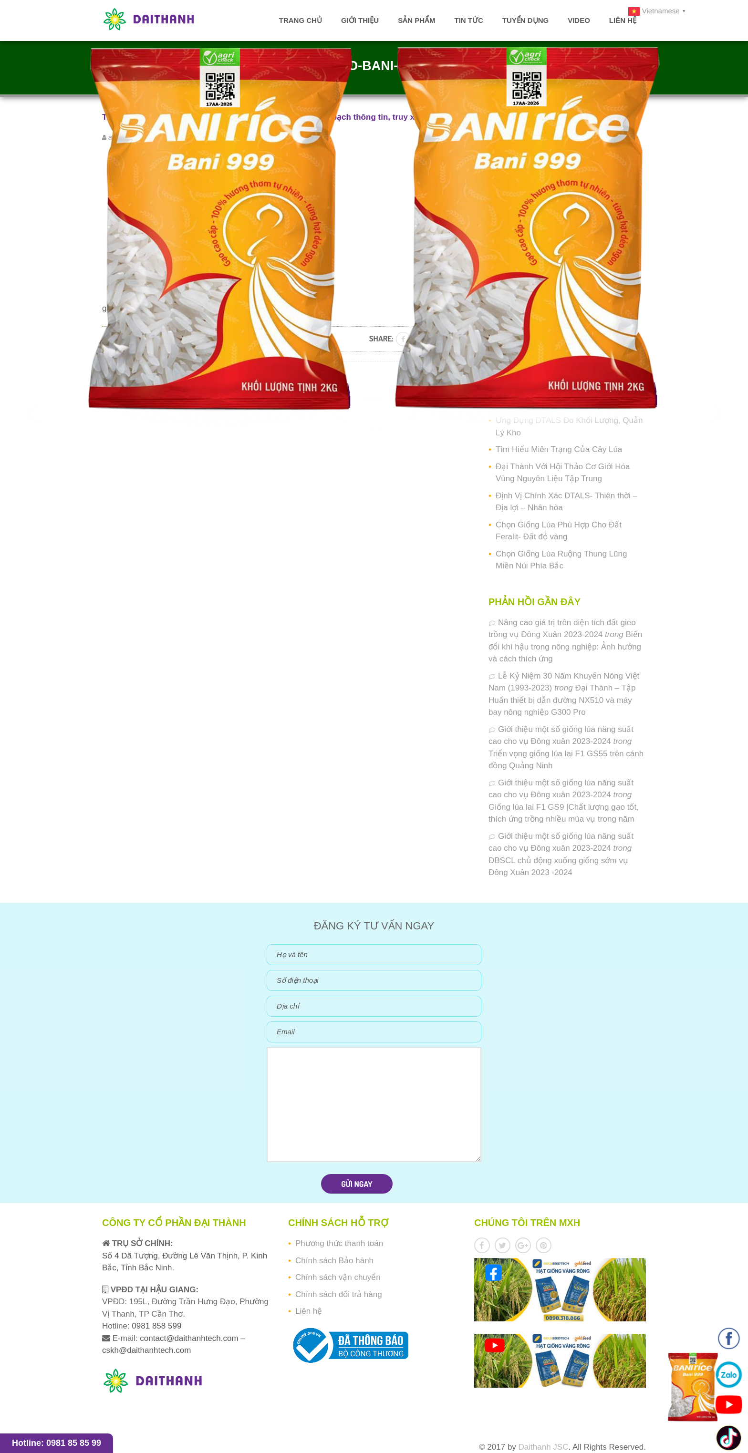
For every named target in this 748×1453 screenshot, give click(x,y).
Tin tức (468, 20)
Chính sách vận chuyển (338, 1277)
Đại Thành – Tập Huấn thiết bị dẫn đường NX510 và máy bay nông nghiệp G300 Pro (562, 700)
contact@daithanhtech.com (190, 1338)
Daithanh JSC (544, 1447)
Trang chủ (300, 20)
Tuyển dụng (525, 20)
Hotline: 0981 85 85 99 (56, 1443)
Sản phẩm (416, 20)
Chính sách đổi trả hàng (338, 1294)
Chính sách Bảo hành (334, 1260)
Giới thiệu (360, 20)
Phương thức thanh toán (339, 1243)
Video (579, 20)
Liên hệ (622, 20)
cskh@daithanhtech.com (146, 1350)
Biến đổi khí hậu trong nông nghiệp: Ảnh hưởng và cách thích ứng (565, 646)
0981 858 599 (156, 1325)
